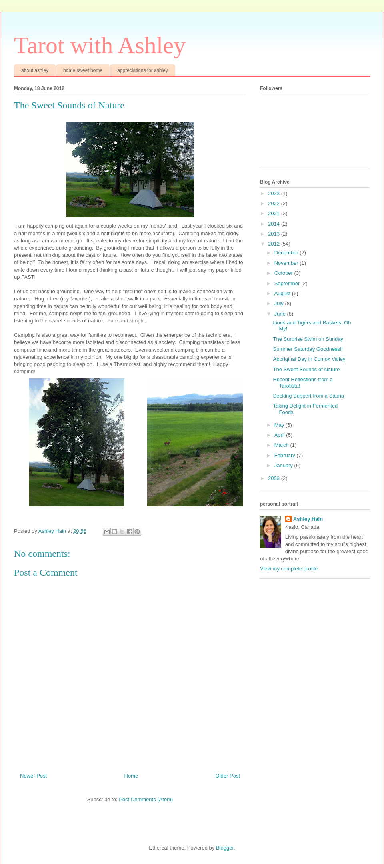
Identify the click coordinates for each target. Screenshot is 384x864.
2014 (274, 224)
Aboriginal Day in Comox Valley (309, 359)
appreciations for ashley (142, 70)
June (280, 314)
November (287, 263)
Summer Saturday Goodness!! (308, 349)
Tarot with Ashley (100, 45)
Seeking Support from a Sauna (308, 396)
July (279, 303)
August (283, 293)
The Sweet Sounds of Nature (306, 369)
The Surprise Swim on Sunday (308, 339)
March (282, 445)
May (280, 425)
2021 (274, 213)
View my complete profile (289, 569)
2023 (274, 193)
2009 (274, 478)
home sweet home (82, 70)
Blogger (225, 848)
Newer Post (33, 776)
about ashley (34, 70)
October (284, 273)
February (285, 455)
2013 (274, 234)
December (287, 253)
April (280, 435)
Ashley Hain (308, 519)
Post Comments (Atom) (146, 799)
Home (131, 776)
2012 (274, 244)
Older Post (228, 776)
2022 (274, 203)
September (287, 283)
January (284, 465)
